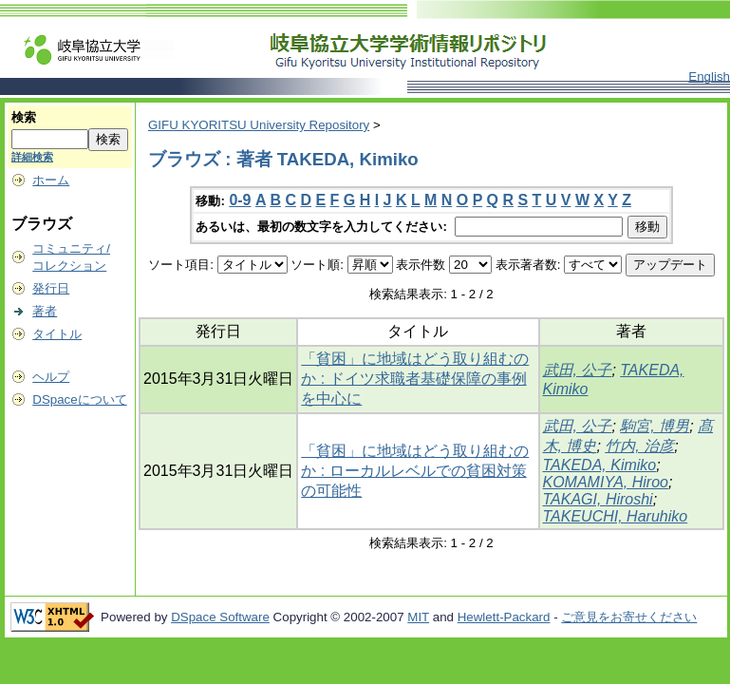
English (709, 76)
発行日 (50, 288)
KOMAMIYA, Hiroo (605, 482)
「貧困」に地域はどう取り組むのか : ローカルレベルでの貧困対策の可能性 (415, 471)
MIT (418, 617)
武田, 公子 (577, 370)
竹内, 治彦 (639, 446)
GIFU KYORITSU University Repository (258, 125)
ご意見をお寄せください (629, 617)
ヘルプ (50, 377)
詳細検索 (32, 156)
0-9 (240, 200)
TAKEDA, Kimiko (600, 465)
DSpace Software (220, 617)
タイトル (57, 334)
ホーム (50, 180)
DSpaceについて (79, 399)
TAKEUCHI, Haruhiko (615, 516)
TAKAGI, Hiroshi (598, 499)
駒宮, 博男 (654, 426)
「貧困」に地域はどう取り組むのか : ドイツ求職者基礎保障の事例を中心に (415, 379)
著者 (44, 311)
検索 (23, 117)
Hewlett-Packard (504, 617)
